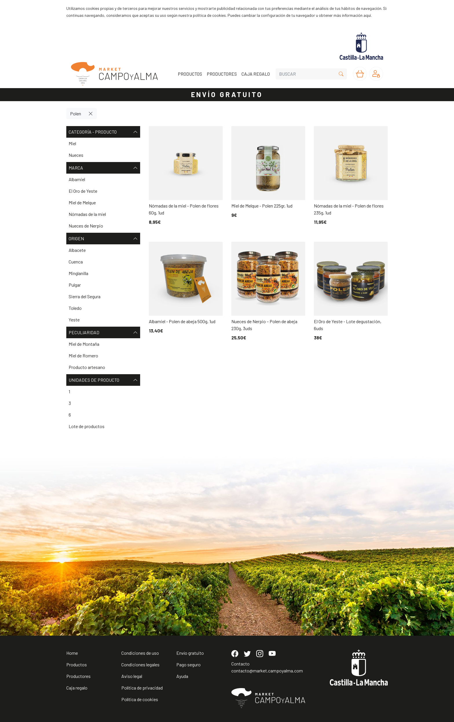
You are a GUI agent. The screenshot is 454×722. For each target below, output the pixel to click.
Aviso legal (131, 676)
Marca (103, 167)
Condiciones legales (140, 664)
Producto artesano (87, 367)
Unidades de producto (103, 380)
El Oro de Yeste (83, 191)
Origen (103, 238)
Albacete (77, 250)
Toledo (75, 308)
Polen (75, 113)
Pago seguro (188, 664)
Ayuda (182, 676)
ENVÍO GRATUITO (227, 94)
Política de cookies (139, 699)
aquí (367, 15)
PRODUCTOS (190, 74)
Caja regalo (76, 687)
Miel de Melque (82, 202)
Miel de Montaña (84, 344)
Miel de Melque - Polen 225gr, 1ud (261, 205)
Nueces (76, 155)
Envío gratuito (190, 653)
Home (72, 653)
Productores (78, 676)
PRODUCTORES (222, 74)
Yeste (74, 319)
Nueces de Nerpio (86, 225)
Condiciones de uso (140, 653)
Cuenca (76, 261)
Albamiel (77, 179)
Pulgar (75, 285)
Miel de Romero (83, 355)
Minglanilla (78, 273)
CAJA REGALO (255, 74)
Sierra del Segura (84, 296)
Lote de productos (87, 426)
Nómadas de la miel (87, 214)
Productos (76, 664)
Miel (72, 143)
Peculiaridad (103, 332)
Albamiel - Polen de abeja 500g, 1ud (182, 321)
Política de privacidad (142, 687)
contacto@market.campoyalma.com (267, 670)
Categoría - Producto (103, 131)
